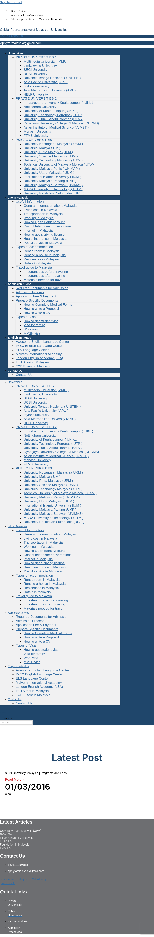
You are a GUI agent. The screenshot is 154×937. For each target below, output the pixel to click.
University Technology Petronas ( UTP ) (53, 115)
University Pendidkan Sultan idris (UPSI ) (54, 193)
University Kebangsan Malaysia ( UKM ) (53, 144)
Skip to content (11, 2)
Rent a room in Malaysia (42, 251)
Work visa (31, 329)
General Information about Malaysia (50, 206)
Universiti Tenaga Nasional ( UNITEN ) (52, 78)
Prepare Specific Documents (37, 300)
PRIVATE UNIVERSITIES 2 (36, 98)
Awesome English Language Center (42, 342)
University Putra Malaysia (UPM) (20, 830)
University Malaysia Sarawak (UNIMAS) (53, 185)
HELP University (36, 94)
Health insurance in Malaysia (45, 239)
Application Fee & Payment (36, 296)
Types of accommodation (34, 247)
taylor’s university (36, 86)
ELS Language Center (32, 350)
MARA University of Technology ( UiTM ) (53, 189)
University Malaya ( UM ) (42, 148)
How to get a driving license (44, 234)
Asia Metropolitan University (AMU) (50, 90)
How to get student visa (41, 321)
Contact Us (15, 370)
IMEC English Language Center (39, 346)
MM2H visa (32, 333)
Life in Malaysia (18, 197)
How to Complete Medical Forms (48, 304)
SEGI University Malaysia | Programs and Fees (36, 773)
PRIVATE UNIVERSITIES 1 (36, 57)
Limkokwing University (40, 65)
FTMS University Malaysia (16, 837)
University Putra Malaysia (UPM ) (48, 152)
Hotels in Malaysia (37, 263)
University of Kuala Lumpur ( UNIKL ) (51, 111)
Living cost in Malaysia (40, 210)
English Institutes (19, 337)
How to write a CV (37, 313)
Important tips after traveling (44, 276)
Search (5, 712)
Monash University (37, 131)
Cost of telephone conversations (47, 226)
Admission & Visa (19, 284)
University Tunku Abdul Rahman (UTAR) (53, 119)
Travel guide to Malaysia (34, 267)
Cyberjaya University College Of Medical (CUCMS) (61, 123)
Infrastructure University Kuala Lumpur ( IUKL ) (58, 103)
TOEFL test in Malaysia (33, 366)
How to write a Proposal (41, 309)
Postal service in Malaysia (43, 243)
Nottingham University (40, 107)
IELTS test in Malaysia (32, 362)
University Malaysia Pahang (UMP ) (50, 181)
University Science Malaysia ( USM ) (51, 156)
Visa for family (34, 325)
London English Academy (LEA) (39, 358)
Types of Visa (26, 317)
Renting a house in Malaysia (45, 255)
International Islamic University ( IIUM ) (52, 177)
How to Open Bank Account (44, 222)
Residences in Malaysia (41, 259)
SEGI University (35, 70)
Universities (15, 53)
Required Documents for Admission (42, 288)
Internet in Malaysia (38, 230)
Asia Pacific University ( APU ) (46, 82)
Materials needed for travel (43, 280)
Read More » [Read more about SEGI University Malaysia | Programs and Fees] (14, 779)
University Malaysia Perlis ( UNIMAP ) (52, 168)
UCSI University (35, 74)
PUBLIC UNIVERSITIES (34, 140)
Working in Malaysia (39, 218)
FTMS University (36, 136)
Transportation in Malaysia (43, 214)
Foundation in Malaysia (14, 844)
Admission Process (30, 292)
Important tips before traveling (46, 271)
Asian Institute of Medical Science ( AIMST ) (56, 127)
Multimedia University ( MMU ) (46, 61)
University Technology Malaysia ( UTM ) (53, 160)
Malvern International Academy (39, 354)
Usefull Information (30, 201)
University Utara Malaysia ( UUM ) (49, 173)
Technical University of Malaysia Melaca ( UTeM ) (60, 164)
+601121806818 (11, 36)
